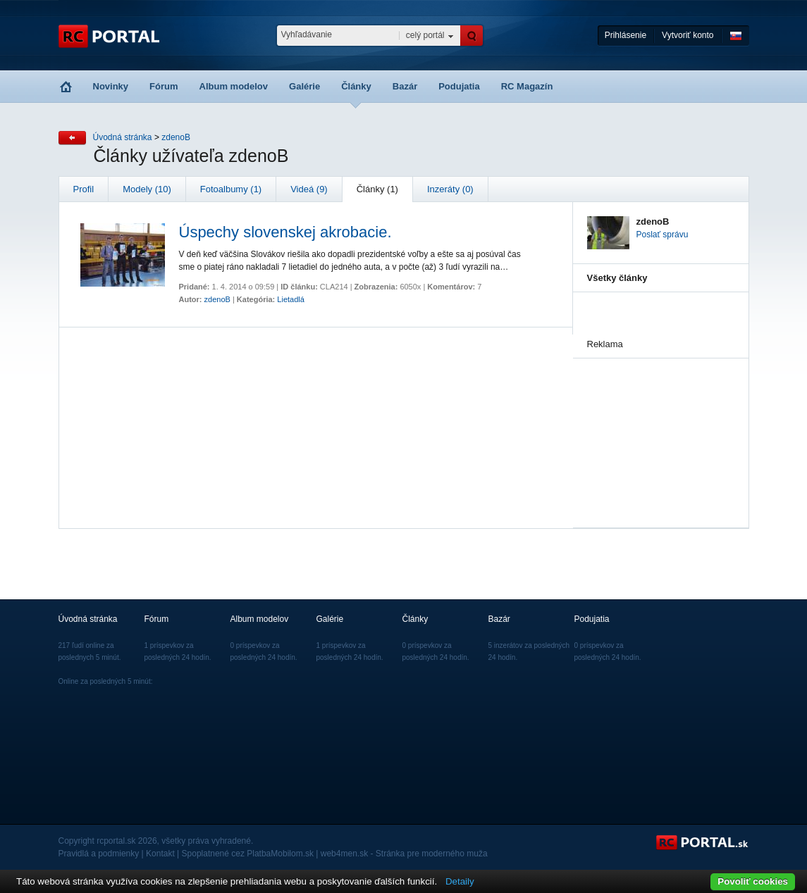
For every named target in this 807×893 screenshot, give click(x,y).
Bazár (405, 86)
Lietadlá (290, 299)
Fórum (163, 86)
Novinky (111, 86)
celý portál (425, 35)
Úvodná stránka (122, 137)
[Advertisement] (657, 428)
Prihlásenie (625, 35)
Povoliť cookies (752, 881)
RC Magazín (527, 86)
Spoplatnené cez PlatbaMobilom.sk (248, 853)
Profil (83, 189)
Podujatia (459, 86)
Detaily (459, 881)
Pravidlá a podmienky (99, 853)
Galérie (304, 86)
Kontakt (160, 853)
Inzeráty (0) (450, 189)
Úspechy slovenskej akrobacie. (285, 232)
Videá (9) (309, 189)
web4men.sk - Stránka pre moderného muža (404, 853)
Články (356, 86)
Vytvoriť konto (687, 35)
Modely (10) (147, 189)
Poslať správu (662, 234)
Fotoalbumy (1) (230, 189)
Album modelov (234, 86)
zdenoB (175, 137)
